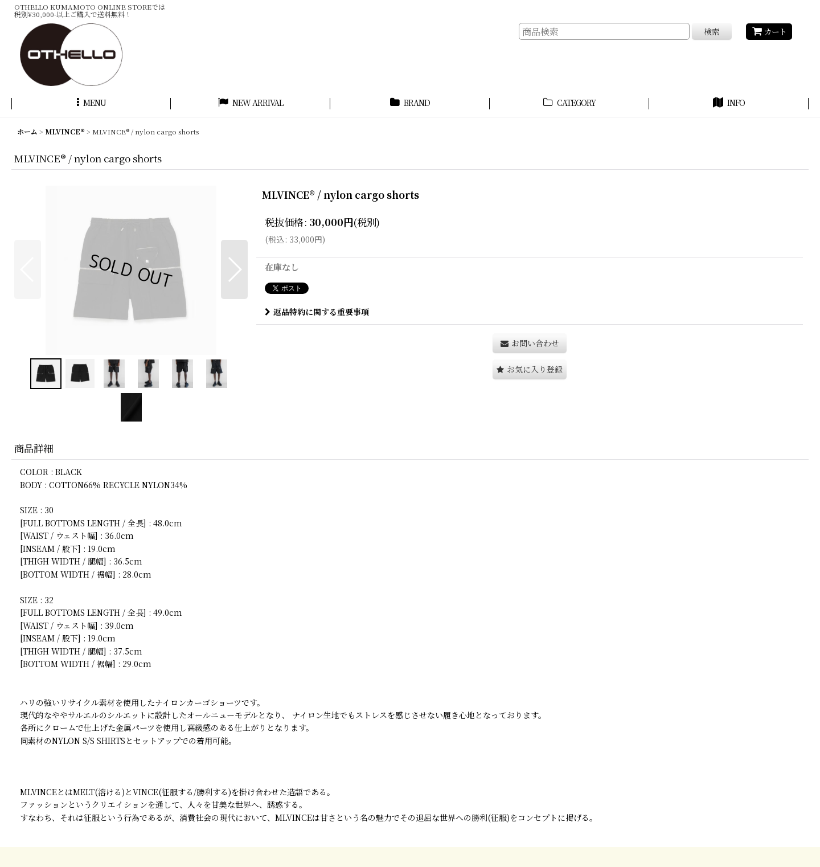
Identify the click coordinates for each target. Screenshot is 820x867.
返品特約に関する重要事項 (317, 311)
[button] (91, 104)
